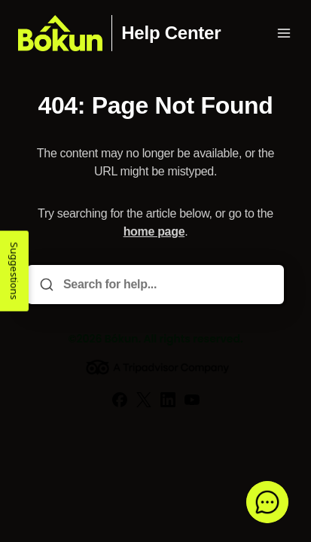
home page (154, 231)
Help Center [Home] (171, 33)
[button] (267, 502)
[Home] (60, 33)
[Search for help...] (166, 284)
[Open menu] (284, 33)
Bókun (122, 338)
